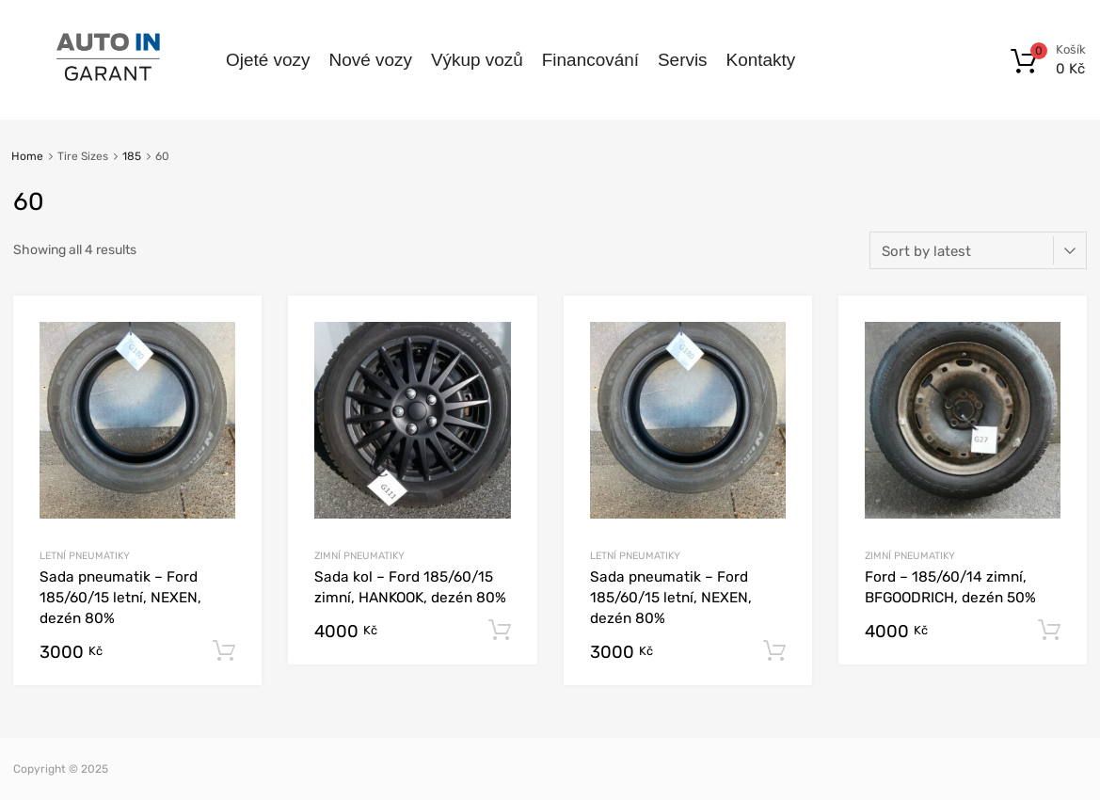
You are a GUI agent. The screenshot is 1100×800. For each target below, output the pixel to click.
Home (27, 156)
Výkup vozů (477, 60)
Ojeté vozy (268, 60)
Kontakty (761, 60)
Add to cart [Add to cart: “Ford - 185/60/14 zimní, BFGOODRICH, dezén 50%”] (1049, 630)
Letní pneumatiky (85, 556)
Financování (590, 60)
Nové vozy (369, 60)
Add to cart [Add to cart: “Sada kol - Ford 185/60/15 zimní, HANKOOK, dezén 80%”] (499, 630)
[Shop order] (978, 250)
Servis (683, 60)
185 (131, 156)
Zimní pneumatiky (359, 556)
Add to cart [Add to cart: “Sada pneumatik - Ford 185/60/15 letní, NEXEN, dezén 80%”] (224, 651)
